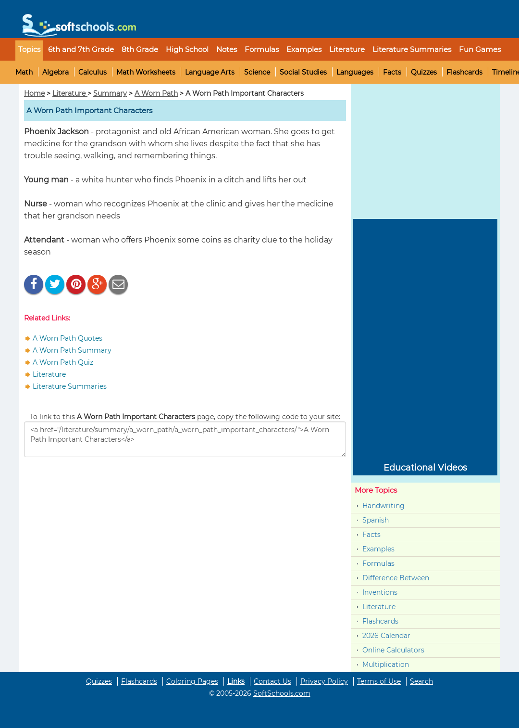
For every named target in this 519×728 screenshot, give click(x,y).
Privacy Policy (324, 681)
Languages (354, 72)
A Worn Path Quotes (67, 338)
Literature (69, 93)
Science (257, 72)
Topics (29, 49)
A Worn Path (156, 93)
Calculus (92, 72)
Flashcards (464, 72)
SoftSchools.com (281, 693)
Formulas (262, 49)
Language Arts (210, 72)
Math (24, 72)
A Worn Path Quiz (63, 362)
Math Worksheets (145, 72)
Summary (110, 93)
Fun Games (480, 49)
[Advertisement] (96, 527)
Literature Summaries (70, 386)
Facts (392, 72)
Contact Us (272, 681)
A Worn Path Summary (72, 350)
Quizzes (424, 72)
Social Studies (303, 72)
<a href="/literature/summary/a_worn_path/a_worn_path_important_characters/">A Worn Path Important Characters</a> (185, 439)
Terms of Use (379, 681)
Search (421, 681)
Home (34, 93)
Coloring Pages (192, 681)
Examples (303, 49)
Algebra (55, 72)
